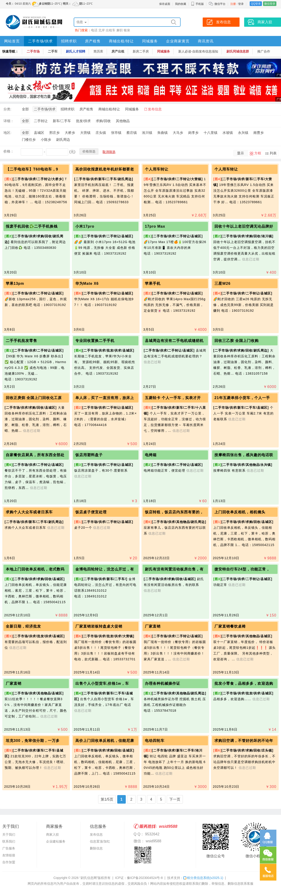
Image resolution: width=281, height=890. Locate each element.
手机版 (197, 4)
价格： (8, 151)
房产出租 (117, 51)
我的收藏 (180, 4)
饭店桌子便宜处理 (91, 512)
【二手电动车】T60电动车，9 (32, 169)
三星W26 (222, 283)
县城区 (39, 133)
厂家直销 (153, 626)
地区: (7, 133)
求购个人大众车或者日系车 (29, 512)
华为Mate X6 (87, 283)
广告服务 (8, 848)
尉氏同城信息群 (237, 51)
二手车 (53, 51)
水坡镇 (227, 133)
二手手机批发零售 (21, 341)
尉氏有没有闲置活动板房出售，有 (174, 569)
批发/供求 (83, 121)
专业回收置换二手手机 (94, 341)
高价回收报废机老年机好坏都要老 (104, 169)
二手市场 (33, 51)
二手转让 (41, 121)
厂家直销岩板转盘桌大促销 (98, 626)
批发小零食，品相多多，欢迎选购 (243, 683)
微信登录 (269, 3)
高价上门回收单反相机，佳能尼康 (104, 741)
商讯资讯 (206, 41)
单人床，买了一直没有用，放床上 (104, 398)
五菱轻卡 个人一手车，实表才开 (173, 398)
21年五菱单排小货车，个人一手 (242, 398)
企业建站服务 (55, 841)
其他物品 (123, 121)
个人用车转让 (156, 169)
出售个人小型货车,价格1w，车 (102, 683)
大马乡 (178, 133)
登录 (241, 4)
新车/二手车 (62, 121)
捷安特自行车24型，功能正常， (242, 569)
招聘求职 (69, 41)
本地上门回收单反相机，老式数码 (35, 569)
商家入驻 (52, 834)
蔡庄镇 (131, 133)
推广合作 (263, 51)
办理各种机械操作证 (162, 683)
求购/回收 (103, 121)
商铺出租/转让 (121, 41)
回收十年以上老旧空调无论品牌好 (243, 226)
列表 (273, 153)
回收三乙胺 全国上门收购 (236, 341)
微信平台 (219, 4)
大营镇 (85, 133)
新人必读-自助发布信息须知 (198, 51)
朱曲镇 (162, 133)
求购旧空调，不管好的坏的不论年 (243, 741)
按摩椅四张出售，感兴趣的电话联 (243, 455)
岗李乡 (193, 133)
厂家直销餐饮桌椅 (230, 626)
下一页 (174, 799)
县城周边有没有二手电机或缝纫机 (174, 341)
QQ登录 (256, 3)
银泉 (127, 30)
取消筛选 (108, 152)
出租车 (110, 30)
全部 (25, 109)
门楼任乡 (29, 139)
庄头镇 (101, 133)
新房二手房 (141, 51)
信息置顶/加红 (100, 841)
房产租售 (93, 41)
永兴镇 (243, 133)
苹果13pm (15, 283)
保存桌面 (164, 4)
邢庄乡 (54, 133)
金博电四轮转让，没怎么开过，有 (104, 569)
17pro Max (155, 226)
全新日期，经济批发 (23, 626)
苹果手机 (153, 283)
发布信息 (155, 109)
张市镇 (116, 133)
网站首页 (12, 41)
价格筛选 (88, 151)
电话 (94, 30)
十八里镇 (210, 133)
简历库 (98, 51)
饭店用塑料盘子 (89, 455)
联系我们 (8, 841)
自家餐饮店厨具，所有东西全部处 (35, 455)
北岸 (101, 30)
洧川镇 (147, 133)
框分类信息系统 (203, 878)
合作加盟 (8, 862)
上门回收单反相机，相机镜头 (239, 512)
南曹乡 (258, 133)
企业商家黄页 (178, 41)
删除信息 (96, 848)
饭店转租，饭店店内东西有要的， (174, 512)
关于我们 (8, 834)
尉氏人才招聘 (75, 51)
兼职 (119, 30)
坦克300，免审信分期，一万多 (33, 741)
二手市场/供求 (40, 41)
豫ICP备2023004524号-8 (145, 878)
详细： (8, 121)
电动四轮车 (154, 741)
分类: (7, 109)
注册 (233, 4)
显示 (240, 153)
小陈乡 (46, 139)
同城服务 (150, 41)
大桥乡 (70, 133)
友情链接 (8, 855)
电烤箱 (151, 455)
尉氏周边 (63, 139)
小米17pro (84, 226)
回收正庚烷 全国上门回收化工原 (34, 398)
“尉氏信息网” (88, 878)
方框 (257, 153)
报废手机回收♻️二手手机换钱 (32, 226)
